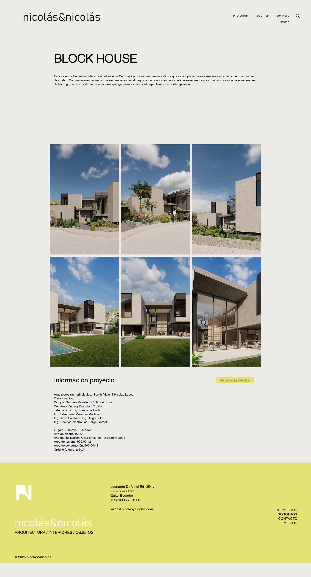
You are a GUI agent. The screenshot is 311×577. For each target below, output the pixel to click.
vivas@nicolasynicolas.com (131, 509)
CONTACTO (287, 519)
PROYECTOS (286, 510)
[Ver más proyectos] (235, 380)
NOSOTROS (287, 514)
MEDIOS (290, 523)
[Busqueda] (297, 15)
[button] (84, 199)
